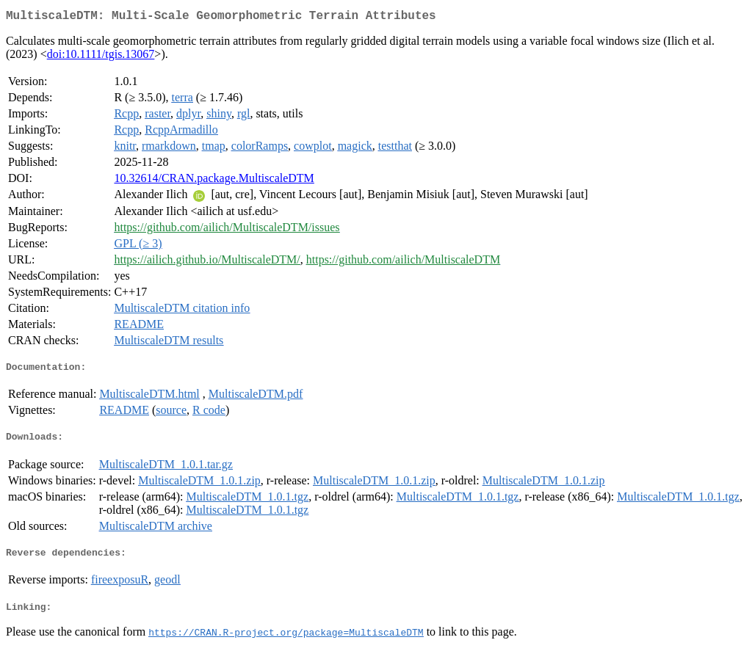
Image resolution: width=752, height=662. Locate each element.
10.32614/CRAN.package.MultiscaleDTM (214, 181)
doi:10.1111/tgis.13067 (101, 57)
